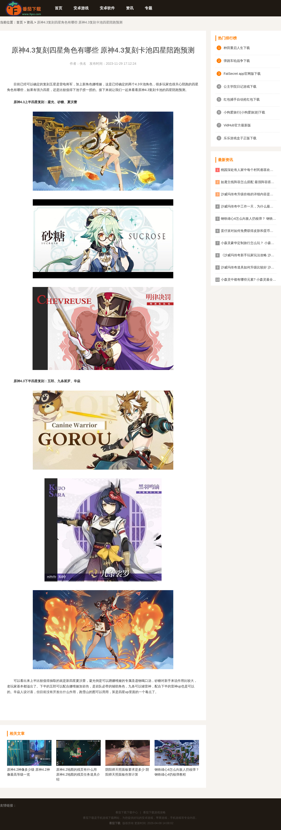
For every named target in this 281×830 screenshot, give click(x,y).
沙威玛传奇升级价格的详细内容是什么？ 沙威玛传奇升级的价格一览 (248, 194)
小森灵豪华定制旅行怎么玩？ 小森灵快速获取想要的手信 (248, 243)
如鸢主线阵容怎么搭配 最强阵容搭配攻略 (248, 182)
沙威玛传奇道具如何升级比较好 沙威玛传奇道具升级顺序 (248, 267)
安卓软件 (107, 8)
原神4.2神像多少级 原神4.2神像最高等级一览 (28, 772)
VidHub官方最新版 (237, 125)
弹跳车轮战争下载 (237, 61)
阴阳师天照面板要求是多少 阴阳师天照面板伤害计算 (127, 772)
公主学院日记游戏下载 (240, 86)
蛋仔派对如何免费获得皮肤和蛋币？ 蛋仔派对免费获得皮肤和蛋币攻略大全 (248, 231)
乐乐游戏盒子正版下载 (240, 138)
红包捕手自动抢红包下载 (242, 99)
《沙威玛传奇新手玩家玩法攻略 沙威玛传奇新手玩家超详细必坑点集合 (248, 255)
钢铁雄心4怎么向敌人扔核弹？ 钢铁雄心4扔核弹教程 (177, 772)
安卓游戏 (81, 8)
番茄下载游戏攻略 (154, 812)
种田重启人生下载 (237, 48)
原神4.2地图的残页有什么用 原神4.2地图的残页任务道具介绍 (78, 774)
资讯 (129, 8)
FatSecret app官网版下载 (242, 73)
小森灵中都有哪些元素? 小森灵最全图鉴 (248, 279)
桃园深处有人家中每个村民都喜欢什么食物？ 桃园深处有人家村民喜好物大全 (248, 170)
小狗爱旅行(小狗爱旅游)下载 (244, 112)
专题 (148, 8)
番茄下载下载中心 (126, 812)
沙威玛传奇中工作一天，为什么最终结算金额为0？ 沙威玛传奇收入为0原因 (248, 206)
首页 (58, 8)
